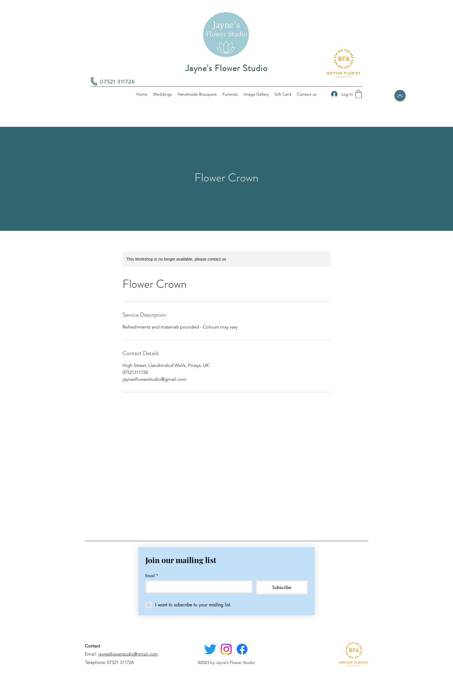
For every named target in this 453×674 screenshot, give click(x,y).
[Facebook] (242, 649)
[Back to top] (400, 95)
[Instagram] (226, 649)
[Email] (197, 587)
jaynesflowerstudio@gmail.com (128, 654)
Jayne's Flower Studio (226, 68)
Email (151, 575)
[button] (358, 94)
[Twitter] (210, 649)
